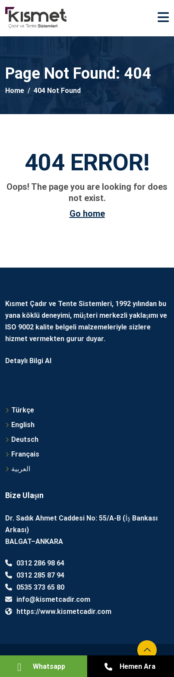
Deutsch (24, 439)
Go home (87, 213)
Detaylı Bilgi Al (28, 361)
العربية (20, 469)
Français (25, 454)
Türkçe (22, 410)
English (23, 425)
